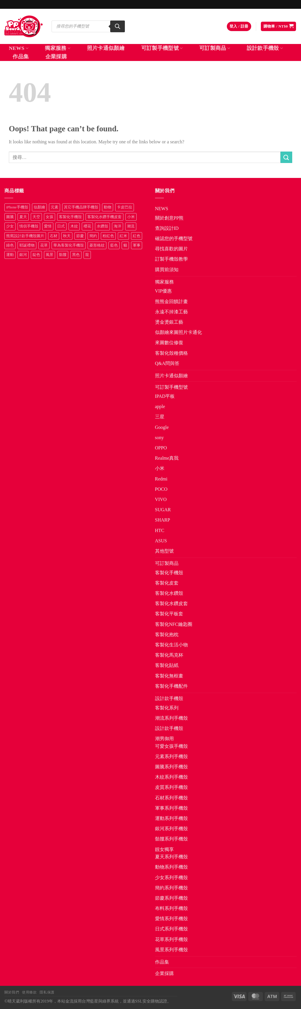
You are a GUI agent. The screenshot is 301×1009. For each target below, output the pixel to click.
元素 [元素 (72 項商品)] (54, 207)
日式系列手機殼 (171, 928)
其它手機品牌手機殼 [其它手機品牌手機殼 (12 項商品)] (81, 207)
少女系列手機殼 (171, 877)
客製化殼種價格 (171, 353)
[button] (239, 26)
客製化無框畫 (169, 675)
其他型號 (164, 550)
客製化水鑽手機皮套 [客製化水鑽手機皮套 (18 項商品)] (104, 217)
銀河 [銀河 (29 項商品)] (23, 255)
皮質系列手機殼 (171, 787)
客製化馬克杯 (169, 655)
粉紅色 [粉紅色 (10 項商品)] (108, 236)
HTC (159, 530)
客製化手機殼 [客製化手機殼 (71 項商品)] (70, 217)
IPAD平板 (165, 396)
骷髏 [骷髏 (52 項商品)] (63, 255)
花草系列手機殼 (171, 939)
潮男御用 (164, 738)
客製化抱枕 (166, 634)
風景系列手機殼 (171, 949)
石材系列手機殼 (171, 797)
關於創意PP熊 (169, 217)
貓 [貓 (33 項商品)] (125, 245)
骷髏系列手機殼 (171, 838)
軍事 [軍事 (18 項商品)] (136, 245)
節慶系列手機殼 (171, 898)
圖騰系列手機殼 (171, 766)
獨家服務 (57, 48)
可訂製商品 (214, 48)
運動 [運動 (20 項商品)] (10, 255)
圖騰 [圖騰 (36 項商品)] (10, 217)
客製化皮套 (166, 582)
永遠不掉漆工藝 (171, 311)
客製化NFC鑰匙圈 (173, 624)
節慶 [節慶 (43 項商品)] (80, 236)
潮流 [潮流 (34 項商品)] (131, 226)
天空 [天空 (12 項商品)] (36, 217)
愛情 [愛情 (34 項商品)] (48, 226)
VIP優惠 (163, 290)
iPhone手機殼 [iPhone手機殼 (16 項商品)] (17, 207)
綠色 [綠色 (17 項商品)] (10, 245)
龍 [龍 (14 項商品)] (87, 255)
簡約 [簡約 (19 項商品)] (93, 236)
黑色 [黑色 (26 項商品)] (76, 255)
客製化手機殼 (169, 572)
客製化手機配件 (171, 686)
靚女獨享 (164, 849)
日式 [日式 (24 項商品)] (61, 226)
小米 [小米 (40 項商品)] (131, 217)
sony (159, 437)
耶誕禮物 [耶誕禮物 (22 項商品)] (27, 245)
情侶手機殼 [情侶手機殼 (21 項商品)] (28, 226)
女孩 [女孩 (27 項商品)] (49, 217)
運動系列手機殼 (171, 818)
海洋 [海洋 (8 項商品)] (117, 226)
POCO (161, 489)
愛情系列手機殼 (171, 918)
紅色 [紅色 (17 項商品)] (136, 236)
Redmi (161, 478)
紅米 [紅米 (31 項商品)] (123, 236)
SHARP (162, 519)
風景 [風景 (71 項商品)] (49, 255)
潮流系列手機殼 (171, 718)
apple (160, 406)
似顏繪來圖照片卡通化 (178, 332)
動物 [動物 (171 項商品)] (107, 207)
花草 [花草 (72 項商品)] (44, 245)
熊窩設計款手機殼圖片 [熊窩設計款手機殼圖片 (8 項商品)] (25, 236)
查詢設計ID (167, 228)
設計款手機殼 (265, 48)
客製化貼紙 (166, 665)
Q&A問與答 (167, 363)
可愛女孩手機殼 (171, 746)
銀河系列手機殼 (171, 828)
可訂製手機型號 (162, 48)
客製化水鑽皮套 (171, 603)
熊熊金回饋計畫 (171, 301)
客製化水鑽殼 (169, 593)
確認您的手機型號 (174, 238)
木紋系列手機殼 (171, 776)
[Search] (117, 26)
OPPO (161, 447)
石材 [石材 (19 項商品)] (53, 236)
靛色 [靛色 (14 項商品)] (36, 255)
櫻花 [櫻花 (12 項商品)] (87, 226)
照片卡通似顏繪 (106, 48)
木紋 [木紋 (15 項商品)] (74, 226)
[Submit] (286, 157)
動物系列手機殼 (171, 866)
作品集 (21, 57)
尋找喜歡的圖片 (171, 248)
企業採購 (56, 57)
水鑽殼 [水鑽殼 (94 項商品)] (102, 226)
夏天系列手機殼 (171, 856)
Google (162, 427)
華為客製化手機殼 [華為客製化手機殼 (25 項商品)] (68, 245)
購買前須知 (166, 269)
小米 (159, 468)
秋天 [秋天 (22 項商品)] (67, 236)
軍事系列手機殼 (171, 808)
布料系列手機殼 (171, 908)
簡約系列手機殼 (171, 887)
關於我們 (11, 992)
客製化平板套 (169, 613)
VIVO (161, 499)
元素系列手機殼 (171, 756)
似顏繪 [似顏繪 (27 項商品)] (39, 207)
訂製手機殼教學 (171, 259)
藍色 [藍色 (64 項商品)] (114, 245)
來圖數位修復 (169, 342)
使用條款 (29, 992)
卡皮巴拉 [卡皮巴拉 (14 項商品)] (124, 207)
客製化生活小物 (171, 644)
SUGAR (163, 509)
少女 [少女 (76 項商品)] (10, 226)
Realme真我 (167, 458)
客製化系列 (166, 707)
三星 (159, 416)
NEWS (18, 48)
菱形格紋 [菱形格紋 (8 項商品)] (97, 245)
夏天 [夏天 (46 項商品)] (23, 217)
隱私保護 (47, 992)
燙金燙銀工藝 (169, 322)
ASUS (161, 540)
